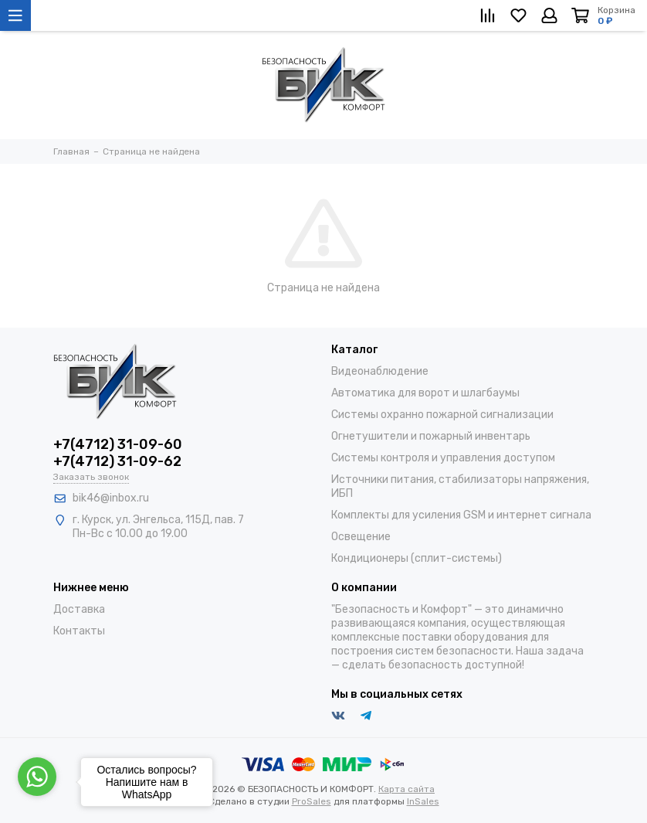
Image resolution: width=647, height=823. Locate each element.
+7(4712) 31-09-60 (117, 444)
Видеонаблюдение (380, 371)
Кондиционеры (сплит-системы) (416, 558)
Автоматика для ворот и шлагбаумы (425, 393)
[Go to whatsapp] (37, 776)
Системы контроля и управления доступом (443, 457)
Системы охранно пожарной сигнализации (442, 414)
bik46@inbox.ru (111, 498)
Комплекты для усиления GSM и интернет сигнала (461, 515)
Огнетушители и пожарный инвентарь (430, 436)
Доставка (79, 609)
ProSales (311, 801)
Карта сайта (406, 789)
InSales (423, 801)
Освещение (361, 536)
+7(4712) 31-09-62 (117, 461)
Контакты (79, 631)
